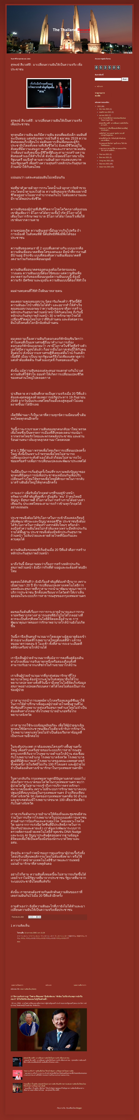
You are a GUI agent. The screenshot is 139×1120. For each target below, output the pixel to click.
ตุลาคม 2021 (104, 115)
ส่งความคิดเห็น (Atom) (28, 989)
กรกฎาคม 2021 (105, 161)
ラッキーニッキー (61, 936)
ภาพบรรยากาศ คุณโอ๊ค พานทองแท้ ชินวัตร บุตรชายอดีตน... (112, 149)
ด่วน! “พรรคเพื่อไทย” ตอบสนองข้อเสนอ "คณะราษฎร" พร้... (112, 119)
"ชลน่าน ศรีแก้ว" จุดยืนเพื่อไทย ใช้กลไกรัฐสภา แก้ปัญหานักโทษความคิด (49, 1071)
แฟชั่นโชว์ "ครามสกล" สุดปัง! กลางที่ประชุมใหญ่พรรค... (111, 134)
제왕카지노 (81, 936)
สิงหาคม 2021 (104, 157)
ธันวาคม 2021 (104, 109)
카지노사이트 (41, 938)
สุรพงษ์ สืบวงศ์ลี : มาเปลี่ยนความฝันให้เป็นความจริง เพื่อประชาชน (46, 1058)
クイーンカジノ (35, 936)
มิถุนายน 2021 (104, 164)
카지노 (23, 938)
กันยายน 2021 (104, 154)
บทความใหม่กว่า (17, 985)
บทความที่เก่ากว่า (80, 985)
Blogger (79, 1108)
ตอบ (18, 942)
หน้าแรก (48, 985)
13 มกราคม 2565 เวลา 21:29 (34, 933)
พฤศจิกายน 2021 (105, 112)
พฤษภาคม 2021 (105, 167)
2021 (99, 106)
